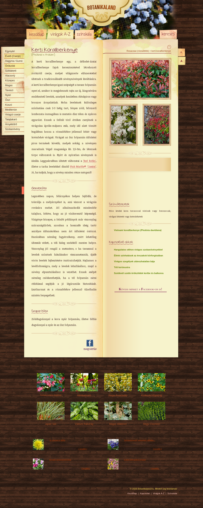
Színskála (84, 34)
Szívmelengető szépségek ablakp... (139, 440)
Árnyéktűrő (11, 124)
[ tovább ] (82, 449)
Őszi (7, 100)
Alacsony (10, 75)
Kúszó (8, 104)
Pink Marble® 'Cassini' (83, 166)
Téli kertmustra (122, 267)
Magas (9, 85)
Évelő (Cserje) (13, 56)
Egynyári (10, 51)
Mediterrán (11, 109)
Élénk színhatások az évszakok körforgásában (138, 255)
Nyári (8, 95)
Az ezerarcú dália (57, 440)
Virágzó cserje (13, 114)
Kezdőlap (36, 34)
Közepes (10, 80)
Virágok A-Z (60, 34)
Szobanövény (12, 129)
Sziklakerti (10, 70)
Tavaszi (9, 90)
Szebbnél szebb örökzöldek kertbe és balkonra (139, 273)
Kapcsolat (145, 493)
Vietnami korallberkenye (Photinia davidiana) (138, 230)
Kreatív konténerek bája (60, 459)
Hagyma (14, 61)
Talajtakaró (11, 119)
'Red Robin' (89, 160)
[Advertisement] (55, 345)
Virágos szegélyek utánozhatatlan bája (134, 261)
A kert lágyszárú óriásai (135, 459)
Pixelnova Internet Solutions (36, 490)
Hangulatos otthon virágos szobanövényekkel (138, 249)
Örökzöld (10, 65)
